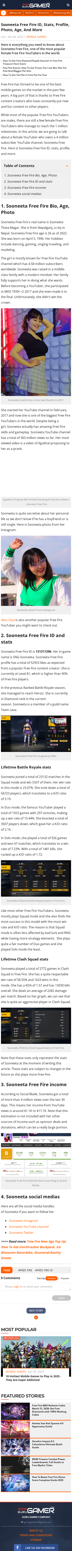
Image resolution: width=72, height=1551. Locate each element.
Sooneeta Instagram (23, 1221)
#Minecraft (15, 12)
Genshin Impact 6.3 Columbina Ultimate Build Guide (47, 1444)
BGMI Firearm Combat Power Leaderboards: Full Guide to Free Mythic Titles (48, 1462)
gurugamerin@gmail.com (37, 1522)
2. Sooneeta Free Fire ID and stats (28, 181)
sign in (18, 1286)
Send (61, 1298)
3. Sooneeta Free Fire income (25, 187)
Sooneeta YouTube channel (28, 1226)
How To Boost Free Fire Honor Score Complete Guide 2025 (48, 1478)
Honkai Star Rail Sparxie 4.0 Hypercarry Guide (47, 1425)
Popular (65, 1278)
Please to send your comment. (29, 1286)
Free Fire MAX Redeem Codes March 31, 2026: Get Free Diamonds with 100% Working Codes (49, 1410)
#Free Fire (43, 12)
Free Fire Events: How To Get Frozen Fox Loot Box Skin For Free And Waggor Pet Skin (35, 69)
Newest (51, 1278)
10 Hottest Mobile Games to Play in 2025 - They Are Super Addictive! (33, 1378)
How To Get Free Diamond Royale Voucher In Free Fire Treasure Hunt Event (32, 62)
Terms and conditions (36, 1535)
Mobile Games (36, 36)
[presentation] (14, 1270)
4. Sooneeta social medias (22, 194)
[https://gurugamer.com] (36, 1510)
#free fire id (44, 1270)
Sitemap (36, 1540)
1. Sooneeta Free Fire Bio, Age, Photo (30, 175)
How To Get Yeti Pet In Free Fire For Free (25, 75)
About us (36, 1530)
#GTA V (30, 12)
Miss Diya (8, 620)
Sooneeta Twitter (21, 1232)
